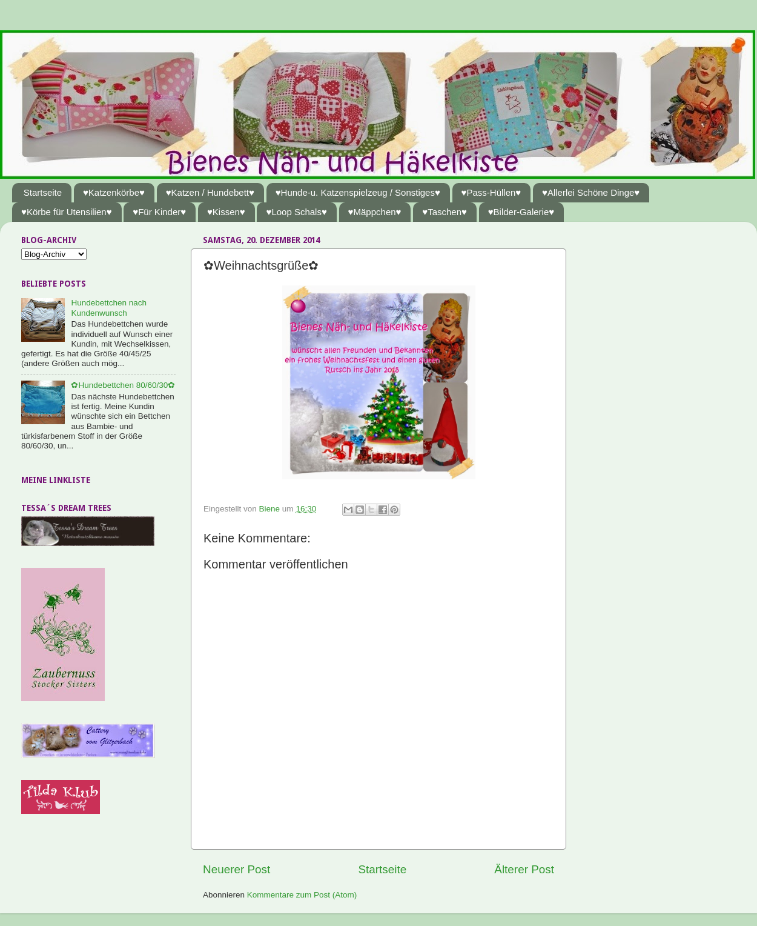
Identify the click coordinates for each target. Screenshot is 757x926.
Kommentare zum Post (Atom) (302, 894)
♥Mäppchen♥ (375, 212)
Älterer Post (524, 869)
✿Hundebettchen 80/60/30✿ (123, 385)
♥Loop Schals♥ (296, 212)
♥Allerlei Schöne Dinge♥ (591, 192)
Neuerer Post (236, 869)
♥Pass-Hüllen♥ (491, 192)
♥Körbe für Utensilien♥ (66, 212)
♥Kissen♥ (226, 212)
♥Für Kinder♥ (159, 212)
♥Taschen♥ (444, 212)
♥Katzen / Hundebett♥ (210, 192)
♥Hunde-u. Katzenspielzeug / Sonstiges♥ (358, 192)
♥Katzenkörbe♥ (114, 192)
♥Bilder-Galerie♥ (521, 212)
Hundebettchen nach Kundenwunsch (109, 307)
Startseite (43, 192)
